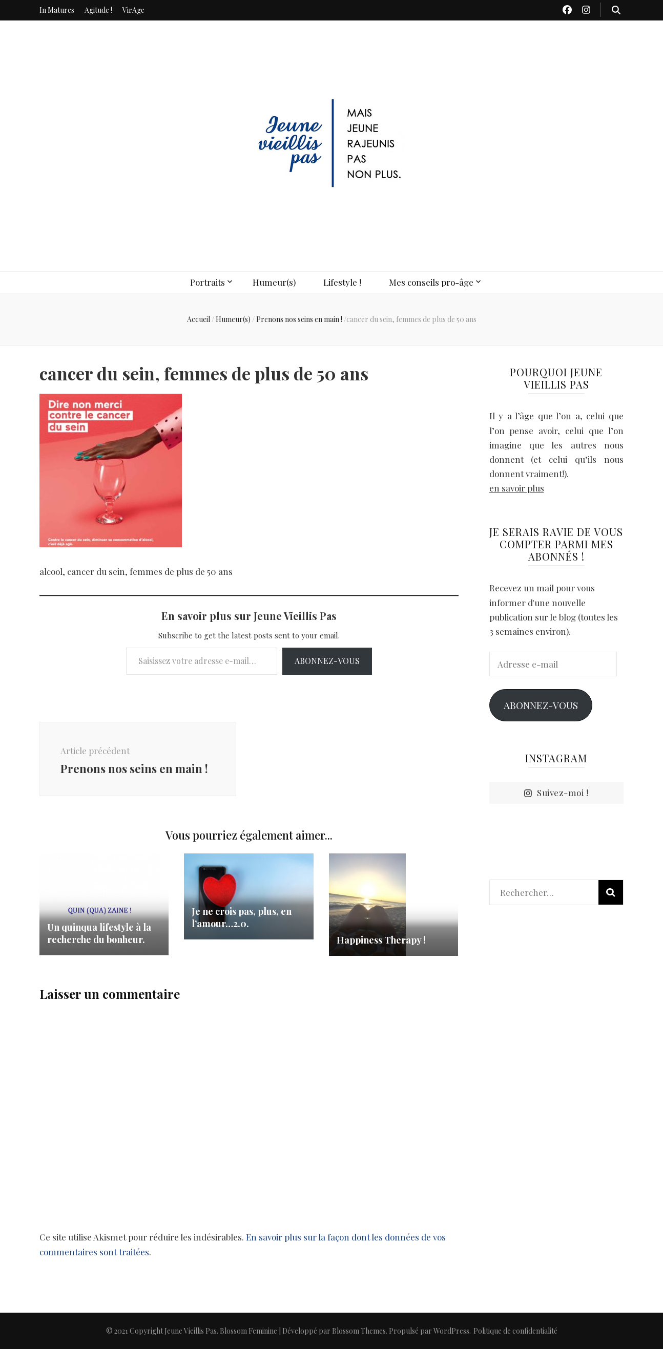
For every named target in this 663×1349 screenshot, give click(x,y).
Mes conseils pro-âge (431, 282)
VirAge (133, 10)
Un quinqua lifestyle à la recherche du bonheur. (99, 933)
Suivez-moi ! (556, 793)
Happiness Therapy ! (381, 940)
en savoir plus (516, 488)
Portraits (207, 282)
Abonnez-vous (327, 660)
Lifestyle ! (342, 282)
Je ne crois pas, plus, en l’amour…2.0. (242, 917)
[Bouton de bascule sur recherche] (616, 10)
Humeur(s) (274, 282)
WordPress (451, 1331)
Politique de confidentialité (515, 1331)
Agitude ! (98, 10)
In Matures (56, 10)
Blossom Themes (359, 1331)
